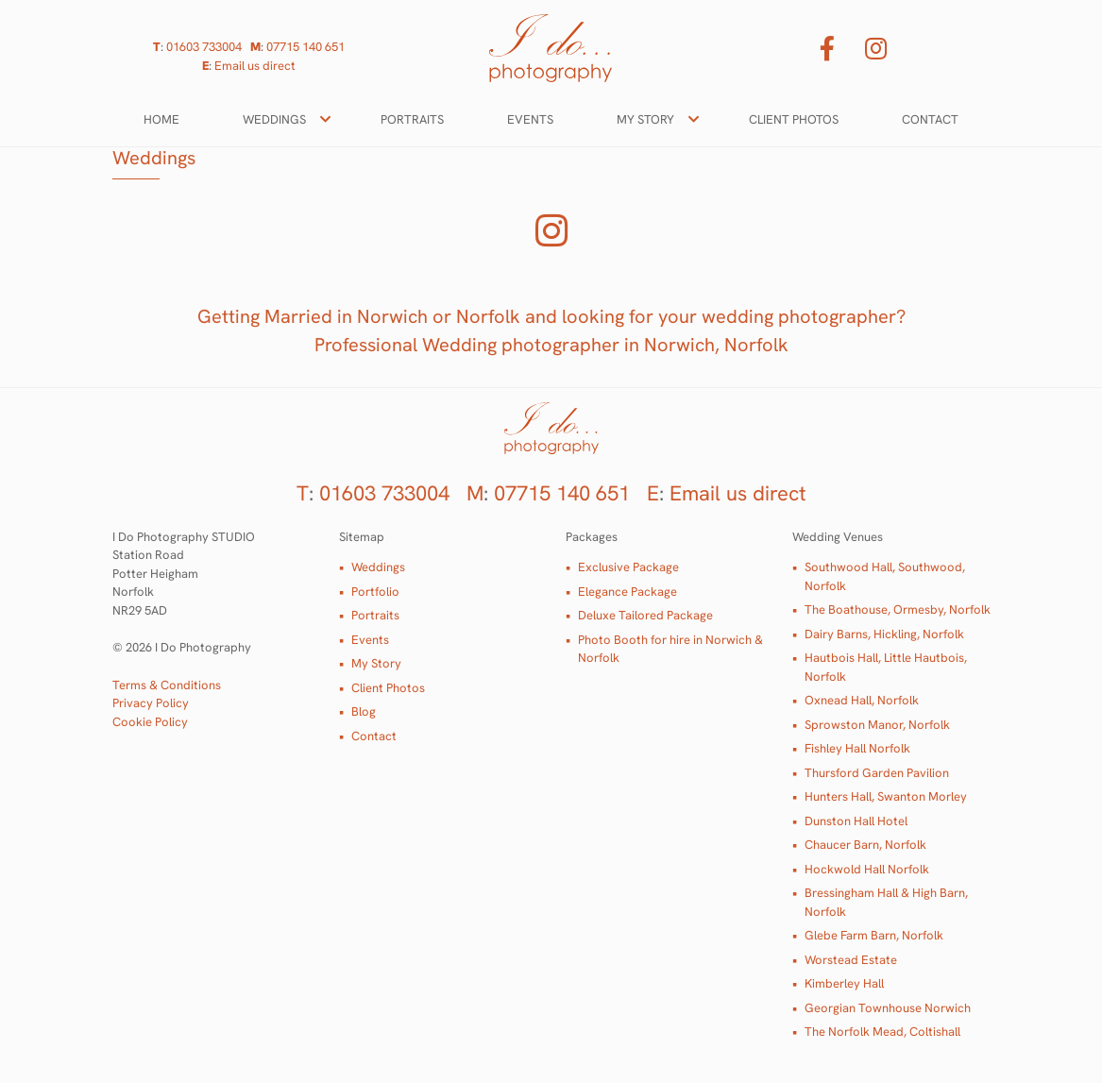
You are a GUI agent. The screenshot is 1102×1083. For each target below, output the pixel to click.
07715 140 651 (305, 47)
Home (161, 119)
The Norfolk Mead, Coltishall (882, 1032)
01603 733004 (204, 47)
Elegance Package (627, 592)
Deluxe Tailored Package (645, 615)
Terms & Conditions (166, 685)
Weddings (378, 567)
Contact (930, 119)
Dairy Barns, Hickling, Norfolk (884, 634)
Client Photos (794, 119)
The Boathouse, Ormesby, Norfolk (898, 609)
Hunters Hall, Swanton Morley (886, 796)
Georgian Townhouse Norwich (888, 1008)
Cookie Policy (150, 722)
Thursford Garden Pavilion (877, 773)
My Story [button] (645, 119)
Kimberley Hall (844, 983)
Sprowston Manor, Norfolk (877, 725)
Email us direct (255, 66)
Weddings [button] (274, 119)
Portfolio (375, 592)
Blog (363, 711)
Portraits (412, 119)
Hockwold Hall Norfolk (867, 869)
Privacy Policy (150, 703)
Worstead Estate (851, 960)
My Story (376, 663)
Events (530, 119)
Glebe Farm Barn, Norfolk (874, 935)
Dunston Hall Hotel (856, 821)
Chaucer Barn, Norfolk (865, 845)
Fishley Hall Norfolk (857, 748)
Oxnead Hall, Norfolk (862, 700)
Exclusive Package (628, 567)
